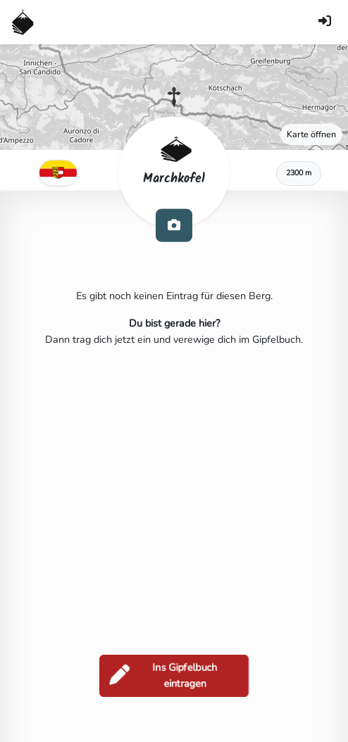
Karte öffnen (311, 134)
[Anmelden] (325, 22)
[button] (174, 97)
